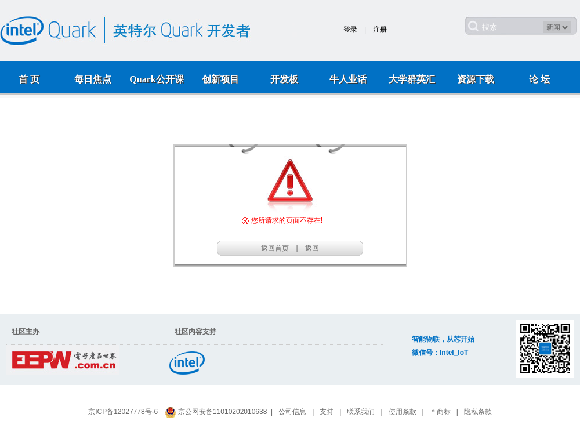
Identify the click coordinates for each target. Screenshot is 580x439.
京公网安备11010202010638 (222, 412)
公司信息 (292, 412)
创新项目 (220, 79)
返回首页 (275, 248)
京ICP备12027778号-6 (123, 412)
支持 (327, 412)
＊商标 (440, 412)
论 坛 (539, 79)
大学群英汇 (412, 79)
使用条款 (402, 412)
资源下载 (475, 79)
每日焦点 (92, 79)
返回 (312, 248)
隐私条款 (478, 412)
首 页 (29, 79)
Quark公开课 (156, 79)
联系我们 (361, 412)
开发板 (284, 79)
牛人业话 (348, 79)
